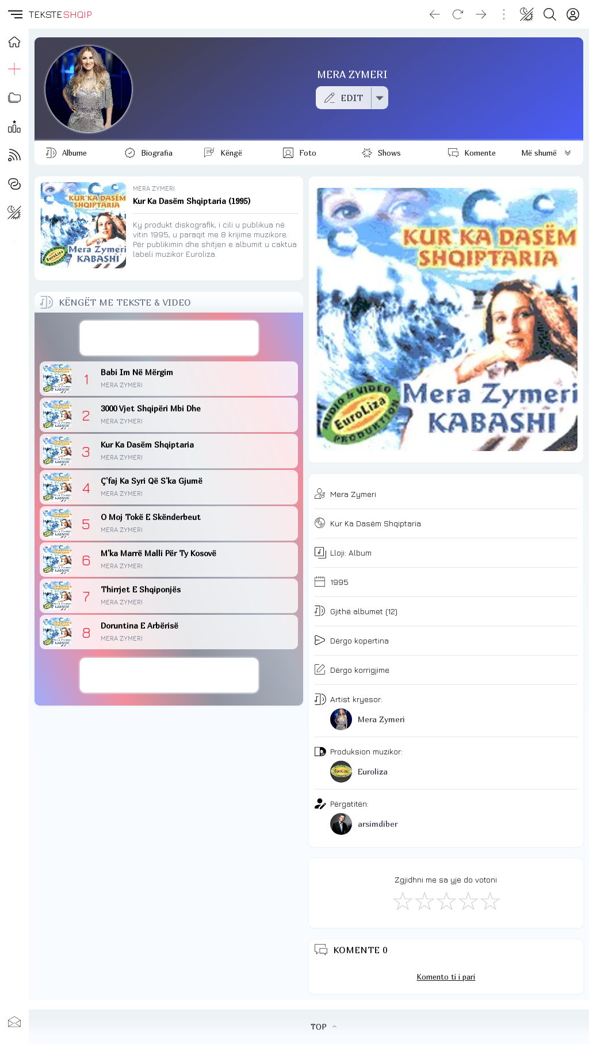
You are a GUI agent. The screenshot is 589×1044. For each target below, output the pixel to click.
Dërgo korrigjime (359, 670)
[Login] (572, 14)
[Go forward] (480, 14)
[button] (14, 14)
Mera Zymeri (353, 494)
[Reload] (457, 14)
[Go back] (434, 14)
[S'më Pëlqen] (402, 900)
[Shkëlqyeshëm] (489, 900)
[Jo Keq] (424, 900)
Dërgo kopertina (359, 640)
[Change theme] (526, 14)
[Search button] (549, 14)
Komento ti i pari (445, 976)
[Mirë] (446, 900)
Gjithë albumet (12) (363, 611)
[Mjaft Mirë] (468, 900)
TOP (323, 1026)
